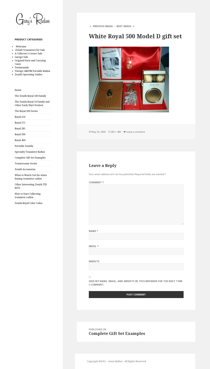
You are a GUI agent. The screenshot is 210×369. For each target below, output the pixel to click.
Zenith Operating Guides (28, 74)
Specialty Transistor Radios (30, 151)
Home (18, 90)
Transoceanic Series (26, 163)
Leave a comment (135, 131)
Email (94, 246)
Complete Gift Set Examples (30, 157)
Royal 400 (20, 140)
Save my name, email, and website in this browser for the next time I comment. (135, 283)
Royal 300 (20, 134)
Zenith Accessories (25, 169)
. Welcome (20, 46)
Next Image (124, 26)
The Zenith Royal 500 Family (30, 95)
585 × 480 (116, 131)
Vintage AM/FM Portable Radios (32, 71)
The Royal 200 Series (26, 111)
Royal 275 (20, 122)
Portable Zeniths (24, 146)
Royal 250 (20, 116)
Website (94, 261)
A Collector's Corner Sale (28, 53)
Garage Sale (21, 57)
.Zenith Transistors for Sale (30, 50)
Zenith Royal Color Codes (28, 203)
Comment (96, 182)
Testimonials (22, 67)
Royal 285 (20, 128)
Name (93, 231)
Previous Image (103, 26)
